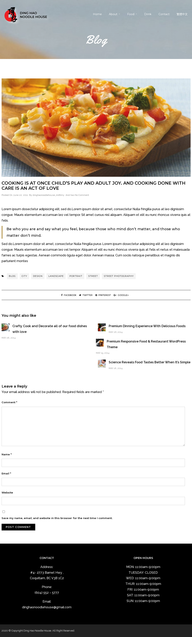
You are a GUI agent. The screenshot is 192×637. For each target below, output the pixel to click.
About (113, 14)
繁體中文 (182, 14)
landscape (56, 276)
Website (7, 492)
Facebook (68, 295)
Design (38, 276)
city (24, 276)
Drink (147, 14)
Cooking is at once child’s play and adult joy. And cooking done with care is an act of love (94, 185)
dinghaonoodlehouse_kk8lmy (48, 195)
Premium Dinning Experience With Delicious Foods (147, 326)
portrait (76, 276)
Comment (9, 402)
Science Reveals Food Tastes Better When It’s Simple (149, 362)
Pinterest (103, 295)
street (93, 276)
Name (7, 454)
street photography (119, 276)
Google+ (121, 295)
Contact (164, 14)
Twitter (86, 295)
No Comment (82, 195)
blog (12, 276)
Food (130, 14)
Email (6, 473)
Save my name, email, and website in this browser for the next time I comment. (57, 518)
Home (97, 14)
